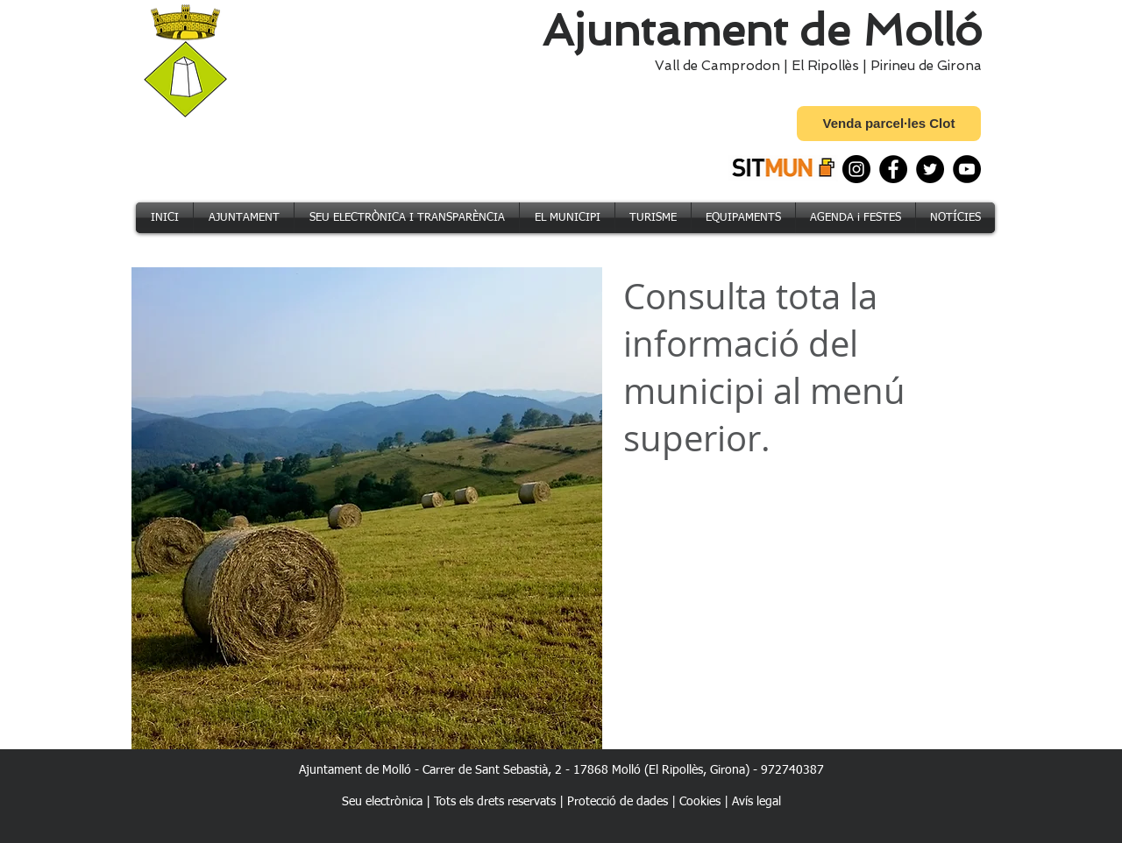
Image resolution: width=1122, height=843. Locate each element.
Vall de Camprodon (714, 66)
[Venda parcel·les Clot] (889, 123)
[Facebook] (893, 169)
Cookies (700, 802)
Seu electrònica (382, 802)
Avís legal (756, 802)
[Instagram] (856, 169)
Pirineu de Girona (926, 66)
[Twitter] (930, 169)
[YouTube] (967, 169)
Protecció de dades (617, 802)
